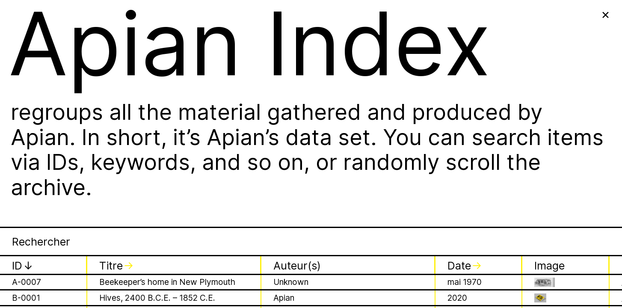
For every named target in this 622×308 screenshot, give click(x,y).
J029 (22, 51)
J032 (22, 97)
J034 (22, 138)
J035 (22, 153)
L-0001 (25, 203)
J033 (22, 113)
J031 (21, 81)
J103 (21, 169)
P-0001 (26, 238)
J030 (22, 66)
